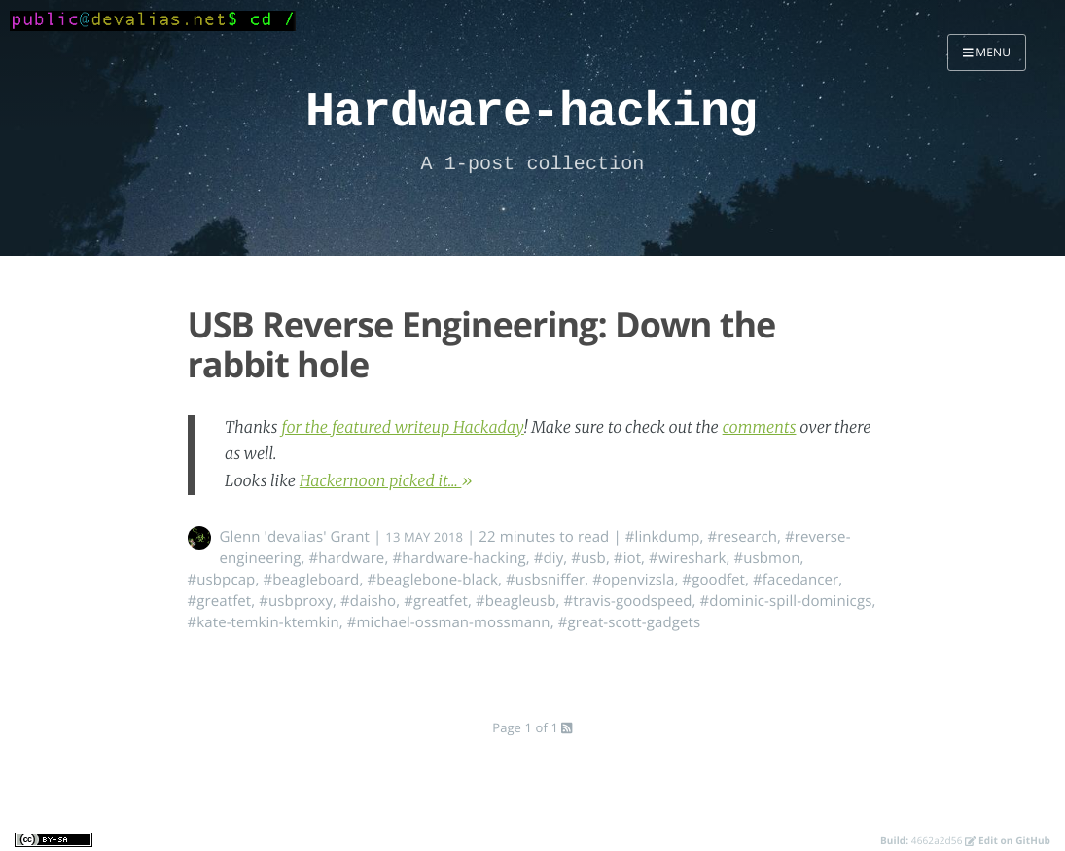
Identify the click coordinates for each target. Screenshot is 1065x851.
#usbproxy (296, 601)
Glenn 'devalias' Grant (295, 537)
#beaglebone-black (432, 579)
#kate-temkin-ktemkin (263, 622)
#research (742, 537)
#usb (588, 558)
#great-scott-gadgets (629, 622)
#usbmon (766, 558)
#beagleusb (516, 601)
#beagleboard (311, 579)
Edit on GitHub (1007, 840)
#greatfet (220, 601)
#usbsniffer (545, 579)
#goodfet (713, 579)
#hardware (346, 558)
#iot (627, 558)
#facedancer (795, 579)
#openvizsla (633, 579)
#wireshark (687, 558)
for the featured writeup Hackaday (402, 428)
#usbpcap (222, 579)
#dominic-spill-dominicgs (786, 601)
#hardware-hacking (458, 558)
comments (760, 428)
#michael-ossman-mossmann (448, 622)
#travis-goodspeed (627, 601)
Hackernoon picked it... (381, 481)
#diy (549, 558)
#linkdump (662, 537)
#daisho (368, 601)
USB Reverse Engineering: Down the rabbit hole (482, 344)
